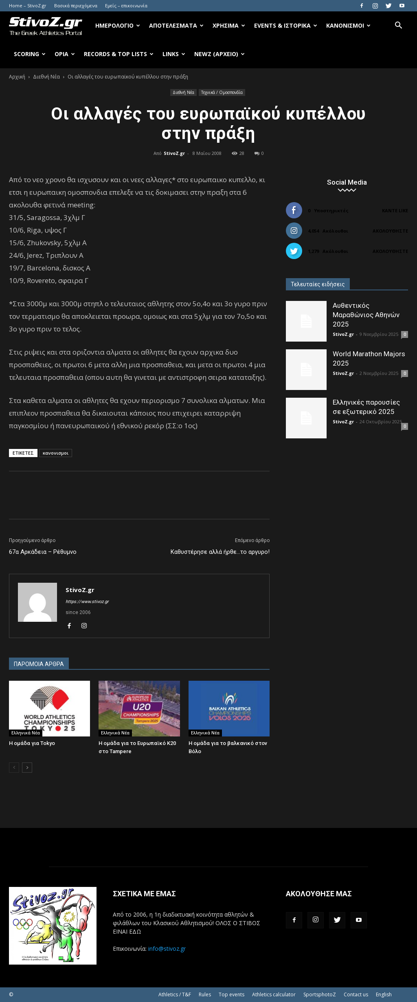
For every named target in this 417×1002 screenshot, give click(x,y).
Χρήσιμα (229, 25)
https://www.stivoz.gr (87, 601)
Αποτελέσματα (176, 25)
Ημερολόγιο (117, 25)
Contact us (356, 994)
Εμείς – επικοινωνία (126, 5)
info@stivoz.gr (167, 948)
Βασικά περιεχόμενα (75, 5)
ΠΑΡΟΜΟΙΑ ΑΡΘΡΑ (39, 664)
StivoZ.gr (174, 153)
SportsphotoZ (319, 994)
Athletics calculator (274, 994)
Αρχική (17, 76)
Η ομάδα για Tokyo (32, 743)
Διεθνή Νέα (46, 76)
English (384, 994)
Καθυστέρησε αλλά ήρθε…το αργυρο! (220, 551)
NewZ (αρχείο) (219, 54)
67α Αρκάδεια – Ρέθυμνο (43, 551)
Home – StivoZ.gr (27, 5)
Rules (205, 994)
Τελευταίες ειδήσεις (318, 284)
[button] (398, 26)
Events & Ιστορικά (285, 25)
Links (173, 54)
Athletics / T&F (174, 994)
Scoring (30, 54)
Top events (231, 994)
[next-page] (27, 767)
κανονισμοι (55, 453)
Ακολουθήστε (390, 231)
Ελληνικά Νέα (25, 733)
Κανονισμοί (348, 25)
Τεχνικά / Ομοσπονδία (222, 92)
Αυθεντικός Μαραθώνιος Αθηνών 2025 (366, 314)
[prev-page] (14, 767)
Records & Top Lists (119, 54)
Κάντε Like (395, 210)
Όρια (65, 54)
